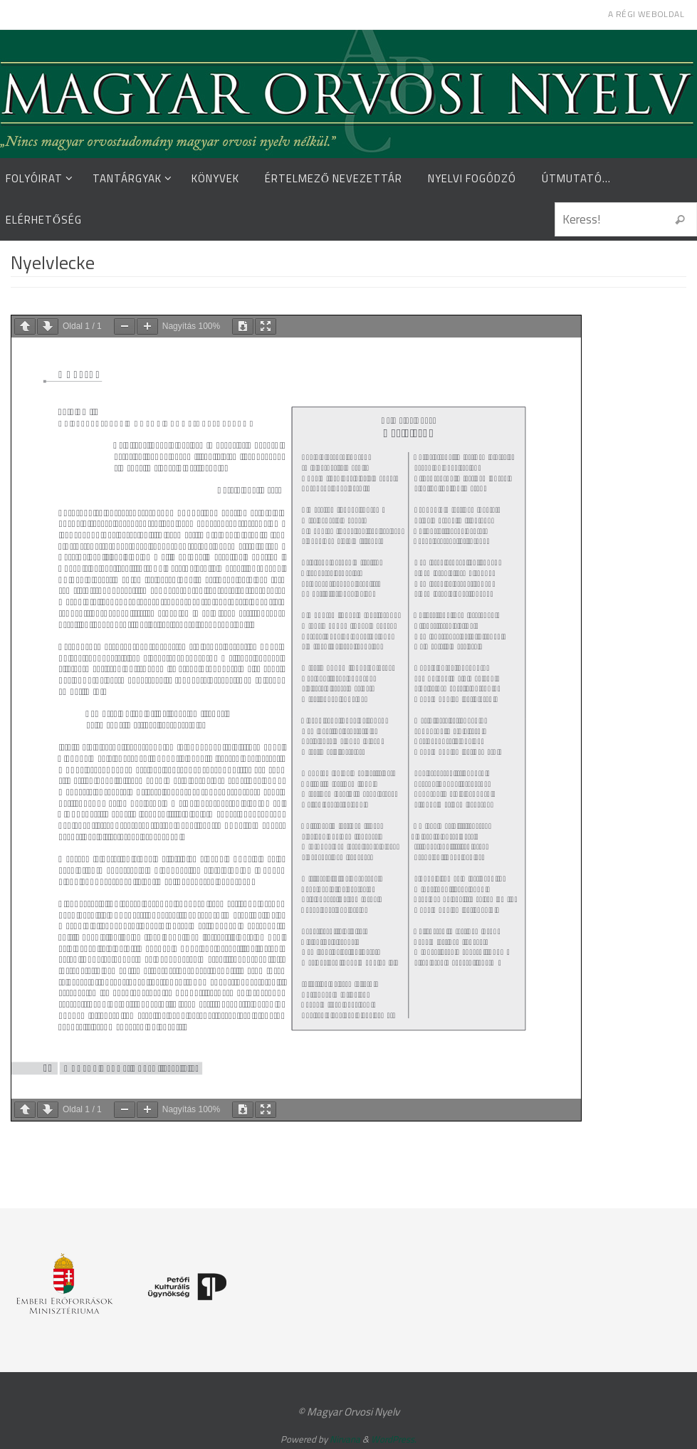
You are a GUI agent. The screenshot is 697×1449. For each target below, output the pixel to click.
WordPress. (393, 1439)
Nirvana (345, 1439)
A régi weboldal (646, 14)
